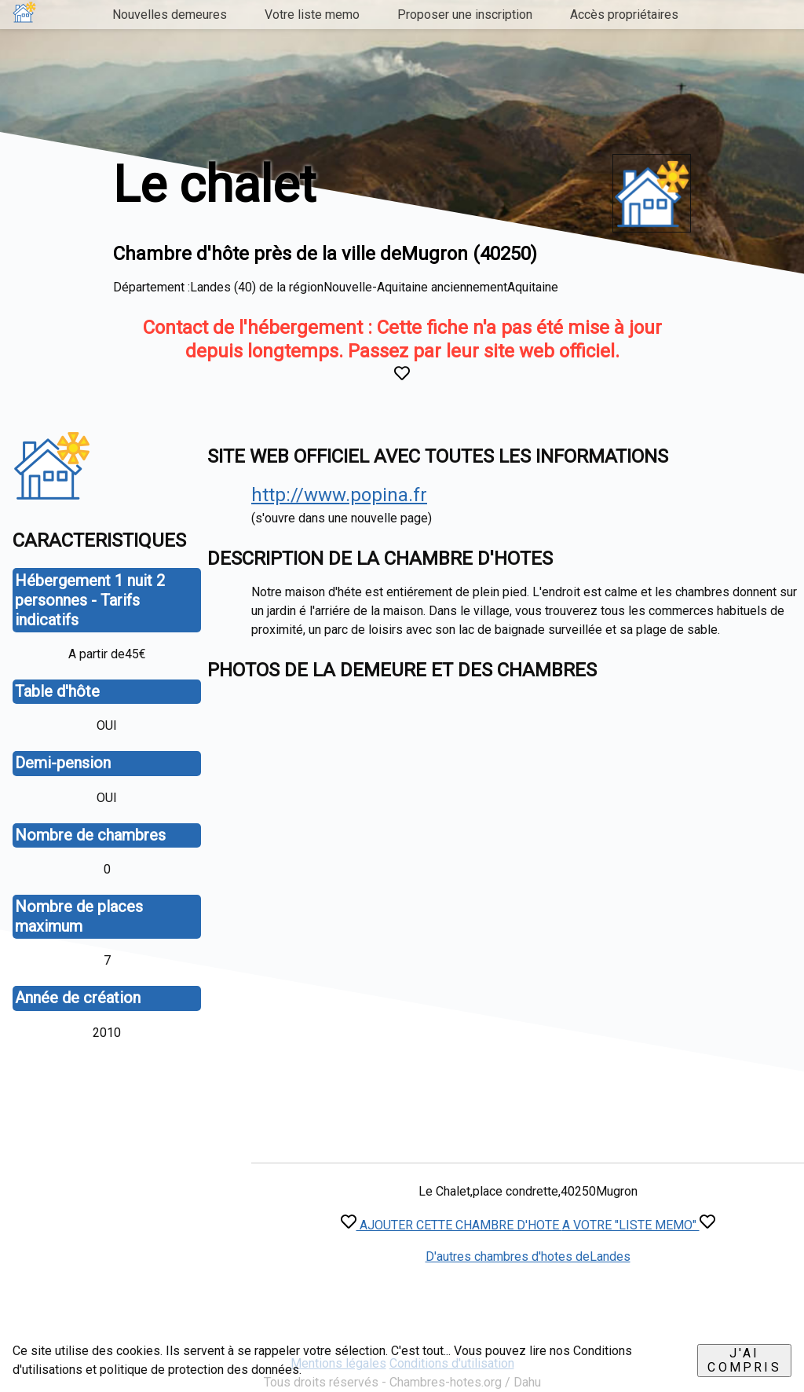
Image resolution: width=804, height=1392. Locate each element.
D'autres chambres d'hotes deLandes (528, 1256)
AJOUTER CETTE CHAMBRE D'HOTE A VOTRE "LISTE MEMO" (528, 1225)
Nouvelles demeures (169, 14)
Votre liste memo (312, 14)
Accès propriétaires (624, 14)
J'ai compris (743, 1360)
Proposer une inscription (464, 14)
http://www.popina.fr (339, 495)
